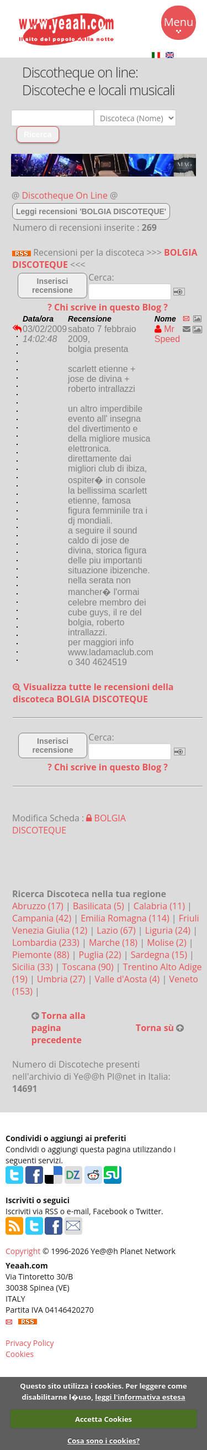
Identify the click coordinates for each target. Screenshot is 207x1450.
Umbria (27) (62, 979)
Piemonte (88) (42, 955)
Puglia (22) (101, 955)
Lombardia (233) (47, 942)
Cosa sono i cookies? (103, 1441)
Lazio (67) (117, 930)
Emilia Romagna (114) (126, 918)
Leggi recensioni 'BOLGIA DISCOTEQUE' (91, 211)
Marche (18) (114, 942)
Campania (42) (42, 918)
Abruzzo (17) (39, 906)
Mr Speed (167, 334)
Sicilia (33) (33, 967)
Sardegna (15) (160, 955)
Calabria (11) (160, 906)
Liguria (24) (169, 930)
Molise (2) (168, 942)
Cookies (20, 1354)
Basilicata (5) (99, 906)
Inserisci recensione (52, 285)
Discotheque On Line (65, 195)
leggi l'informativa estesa (140, 1397)
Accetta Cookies (103, 1419)
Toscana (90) (88, 967)
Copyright (23, 1251)
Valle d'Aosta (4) (128, 979)
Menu (179, 23)
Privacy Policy (30, 1343)
